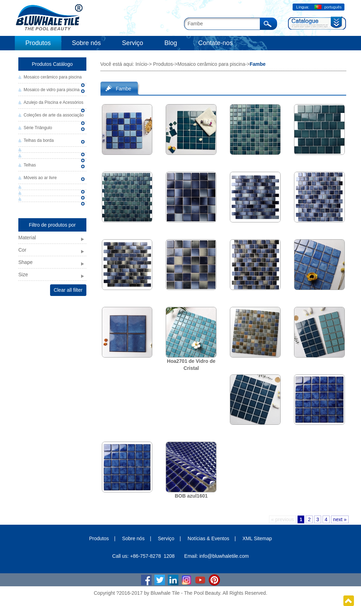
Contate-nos (215, 42)
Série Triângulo (38, 127)
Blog (170, 42)
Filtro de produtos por (52, 225)
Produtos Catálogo (52, 64)
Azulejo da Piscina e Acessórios (53, 102)
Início (141, 64)
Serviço (132, 42)
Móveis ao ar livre (40, 177)
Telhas (30, 165)
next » (340, 519)
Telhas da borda (39, 140)
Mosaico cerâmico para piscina (53, 77)
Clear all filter (68, 290)
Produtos (38, 42)
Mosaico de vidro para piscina (52, 89)
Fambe (123, 88)
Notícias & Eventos (208, 538)
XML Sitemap (257, 538)
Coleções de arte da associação (54, 115)
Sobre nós (86, 42)
